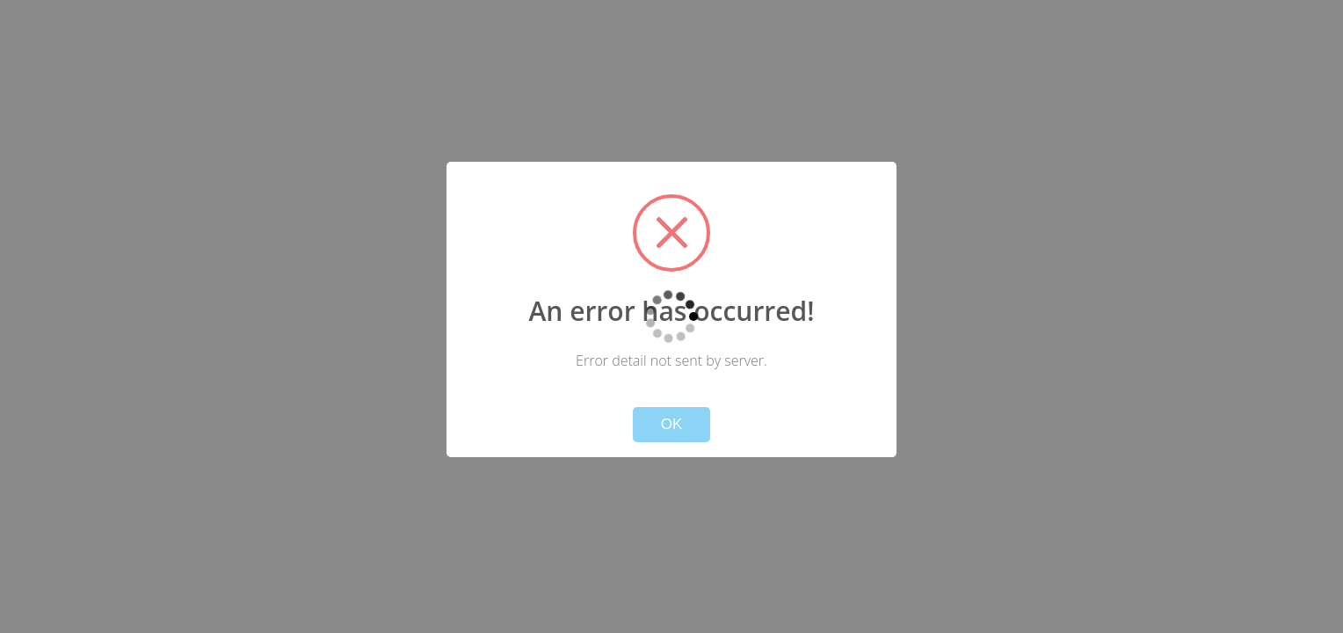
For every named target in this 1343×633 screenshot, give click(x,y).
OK (672, 424)
